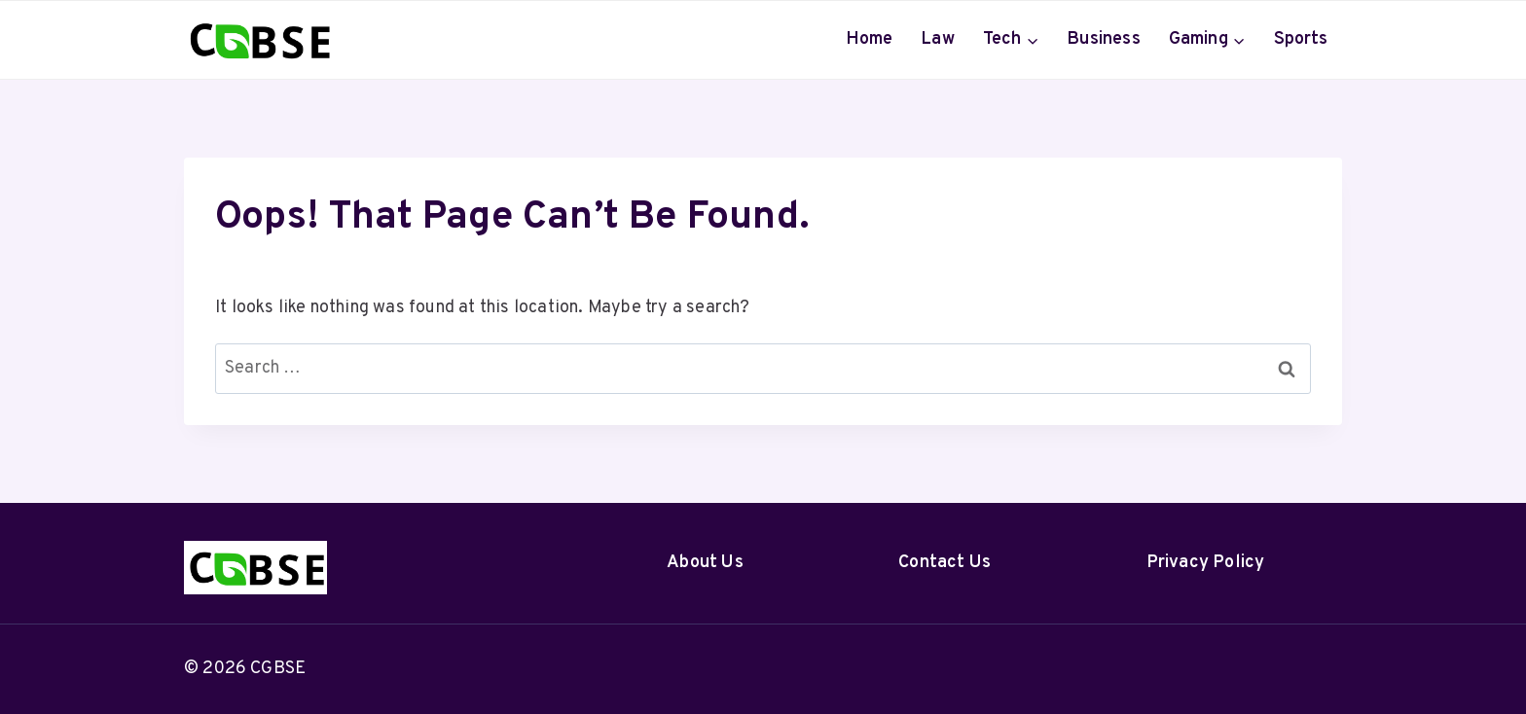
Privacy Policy (1205, 563)
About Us (705, 563)
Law (938, 39)
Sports (1301, 39)
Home (869, 39)
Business (1104, 39)
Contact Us (944, 563)
